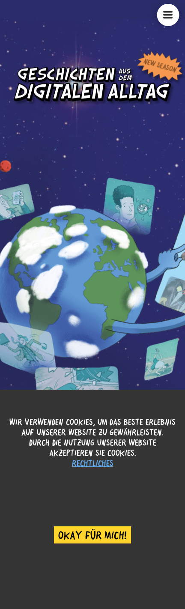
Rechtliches (92, 463)
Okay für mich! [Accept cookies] (92, 535)
